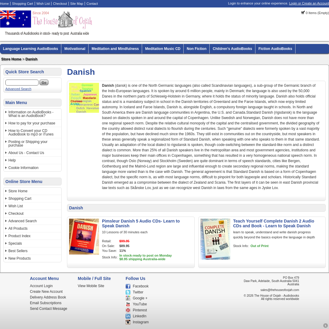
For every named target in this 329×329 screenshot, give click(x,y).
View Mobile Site (91, 286)
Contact (92, 3)
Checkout (60, 3)
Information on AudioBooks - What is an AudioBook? (31, 114)
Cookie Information (23, 168)
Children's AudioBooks (232, 49)
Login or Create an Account (309, 3)
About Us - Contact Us (26, 153)
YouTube (140, 304)
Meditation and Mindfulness (115, 49)
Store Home (11, 59)
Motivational (74, 49)
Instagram (141, 322)
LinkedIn (139, 316)
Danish (31, 59)
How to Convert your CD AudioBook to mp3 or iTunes (31, 132)
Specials (15, 243)
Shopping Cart (22, 3)
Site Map (76, 3)
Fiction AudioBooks (275, 49)
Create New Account (46, 292)
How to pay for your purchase (31, 123)
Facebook (141, 286)
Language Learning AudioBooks (30, 49)
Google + (140, 298)
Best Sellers (18, 251)
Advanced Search (18, 89)
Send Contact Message (48, 309)
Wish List (43, 3)
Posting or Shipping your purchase (28, 143)
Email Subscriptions (45, 303)
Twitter (138, 292)
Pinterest (140, 310)
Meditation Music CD (162, 49)
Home (4, 3)
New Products (19, 258)
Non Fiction (196, 49)
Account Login (41, 286)
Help (12, 160)
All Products (18, 228)
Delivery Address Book (48, 297)
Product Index (19, 236)
